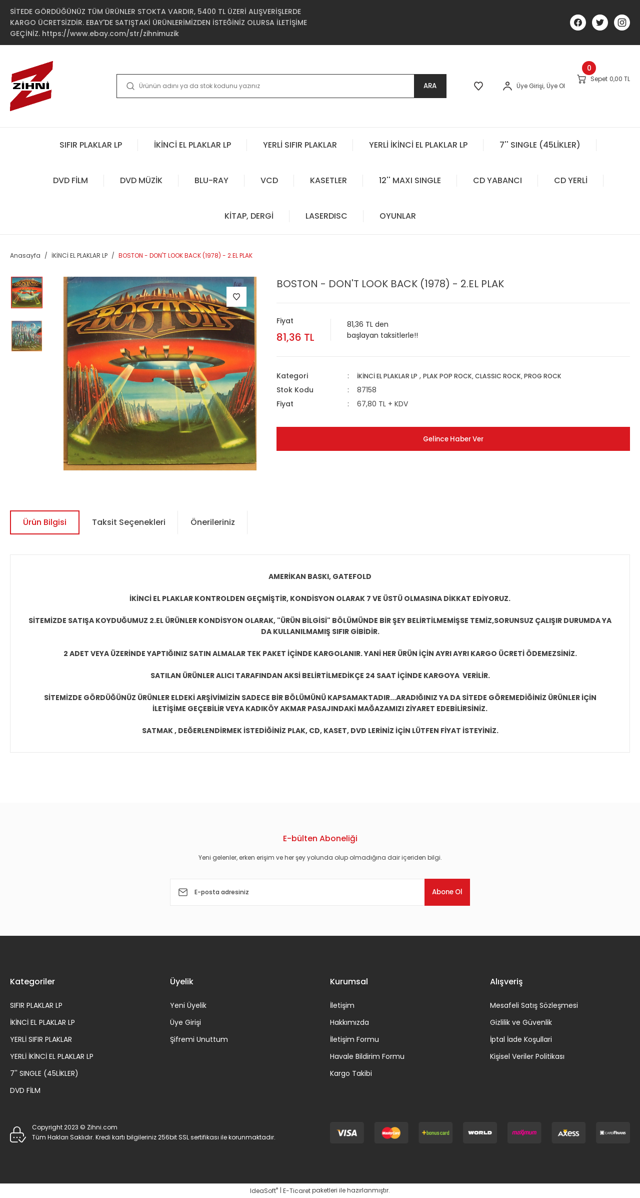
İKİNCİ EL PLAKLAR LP (391, 376)
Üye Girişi (185, 1022)
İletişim (342, 1005)
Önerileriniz (212, 522)
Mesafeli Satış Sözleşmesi (534, 1005)
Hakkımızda (349, 1022)
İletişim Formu (354, 1039)
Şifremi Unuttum (199, 1039)
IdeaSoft (264, 1190)
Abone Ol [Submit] (439, 892)
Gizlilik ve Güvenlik (521, 1022)
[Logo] (31, 86)
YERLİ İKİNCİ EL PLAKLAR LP (52, 1056)
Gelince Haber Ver (453, 438)
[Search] (260, 86)
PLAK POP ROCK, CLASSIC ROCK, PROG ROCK (510, 376)
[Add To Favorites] (236, 297)
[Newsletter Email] (320, 892)
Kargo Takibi (351, 1073)
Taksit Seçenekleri (129, 522)
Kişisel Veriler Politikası (527, 1056)
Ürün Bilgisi (44, 522)
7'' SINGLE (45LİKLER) (44, 1073)
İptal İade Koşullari (521, 1039)
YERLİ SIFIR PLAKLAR (41, 1039)
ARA (388, 86)
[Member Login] (475, 86)
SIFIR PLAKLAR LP (36, 1005)
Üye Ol (523, 86)
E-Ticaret (296, 1190)
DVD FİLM (25, 1090)
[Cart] (593, 86)
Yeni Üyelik (188, 1005)
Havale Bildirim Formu (367, 1056)
